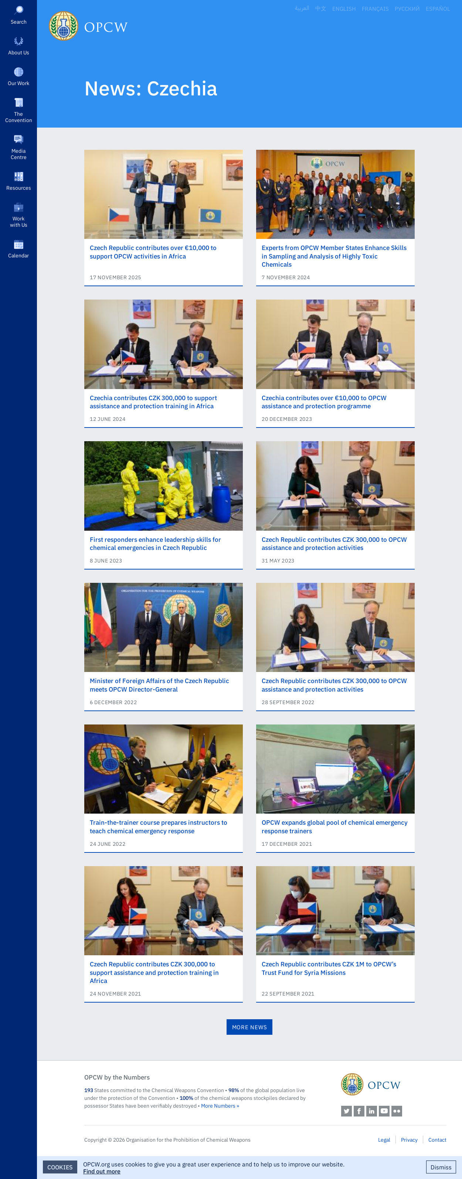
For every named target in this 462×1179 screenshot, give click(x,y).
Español (438, 8)
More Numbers (218, 1105)
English (344, 8)
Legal (384, 1139)
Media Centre (19, 154)
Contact (437, 1139)
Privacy (409, 1139)
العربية (302, 8)
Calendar (18, 255)
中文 (320, 8)
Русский (407, 8)
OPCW (393, 1084)
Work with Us (18, 221)
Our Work (18, 83)
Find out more (101, 1171)
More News (249, 1027)
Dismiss (441, 1167)
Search (19, 21)
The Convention (18, 117)
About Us (18, 52)
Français (375, 8)
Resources (18, 187)
